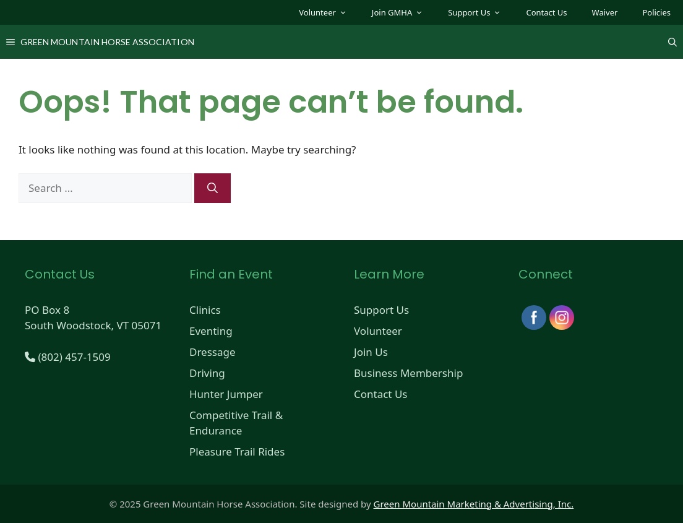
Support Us (480, 12)
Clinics (205, 310)
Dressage (212, 352)
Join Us (371, 352)
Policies (656, 12)
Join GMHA (404, 12)
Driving (207, 373)
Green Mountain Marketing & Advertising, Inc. (474, 504)
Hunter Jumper (226, 394)
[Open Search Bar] (672, 42)
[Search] (212, 188)
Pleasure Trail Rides (237, 451)
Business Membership (408, 373)
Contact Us (546, 12)
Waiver (605, 12)
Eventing (211, 331)
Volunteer (329, 12)
